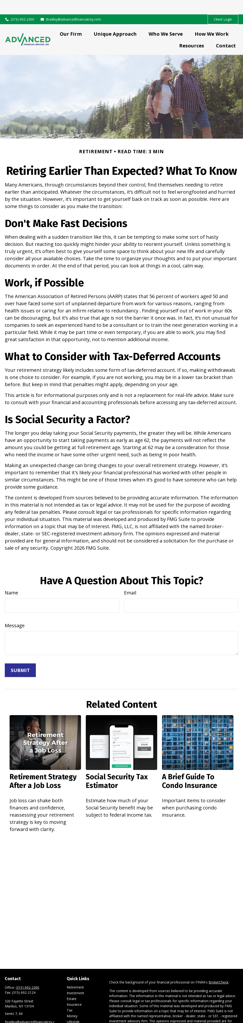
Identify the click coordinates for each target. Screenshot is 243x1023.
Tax (69, 996)
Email (130, 578)
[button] (70, 19)
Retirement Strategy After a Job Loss (43, 766)
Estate (71, 984)
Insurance (74, 990)
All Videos (74, 1019)
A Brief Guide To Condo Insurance (189, 766)
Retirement (75, 973)
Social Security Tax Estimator (117, 766)
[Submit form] (20, 656)
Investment (75, 978)
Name (11, 578)
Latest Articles (78, 1013)
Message (15, 611)
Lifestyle (73, 1007)
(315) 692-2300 (19, 5)
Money (72, 1001)
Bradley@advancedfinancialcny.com (70, 5)
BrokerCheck (218, 968)
